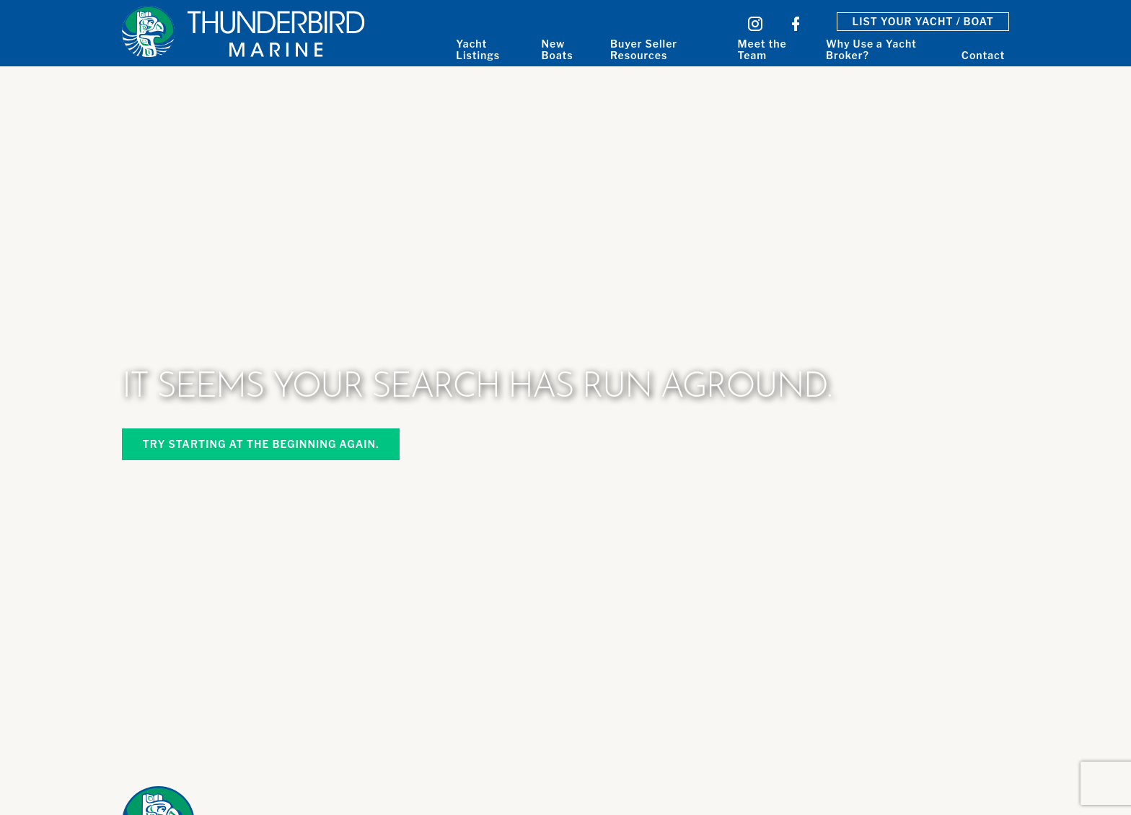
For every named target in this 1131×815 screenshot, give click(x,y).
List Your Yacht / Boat (923, 21)
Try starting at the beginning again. (260, 444)
